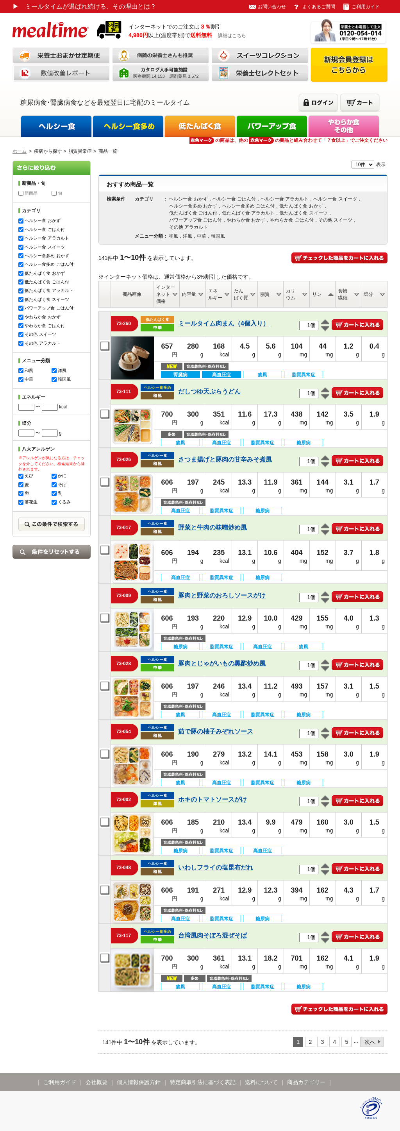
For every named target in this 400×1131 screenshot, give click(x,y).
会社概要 (96, 1082)
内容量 (189, 294)
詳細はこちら (232, 35)
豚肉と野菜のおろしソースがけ (222, 595)
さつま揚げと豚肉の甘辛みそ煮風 (225, 459)
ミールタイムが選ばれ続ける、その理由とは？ (84, 6)
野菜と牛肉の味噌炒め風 (212, 527)
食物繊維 (342, 294)
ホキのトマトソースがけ (212, 799)
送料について (261, 1082)
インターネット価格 (165, 294)
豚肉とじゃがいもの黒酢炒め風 (222, 663)
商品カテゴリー (306, 1082)
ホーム (19, 151)
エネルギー (215, 294)
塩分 (368, 294)
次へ (369, 1042)
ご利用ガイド (366, 6)
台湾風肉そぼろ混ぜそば (212, 935)
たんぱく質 (241, 294)
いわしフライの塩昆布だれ (215, 867)
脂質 (265, 294)
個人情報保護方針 (139, 1082)
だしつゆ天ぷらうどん (209, 391)
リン (316, 294)
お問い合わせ (272, 6)
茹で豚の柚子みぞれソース (215, 731)
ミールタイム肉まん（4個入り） (223, 323)
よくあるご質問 (318, 6)
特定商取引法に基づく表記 (203, 1082)
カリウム (290, 294)
